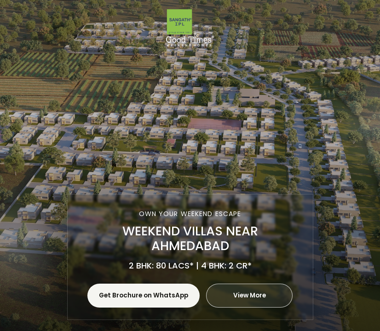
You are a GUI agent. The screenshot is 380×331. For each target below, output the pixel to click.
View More (249, 295)
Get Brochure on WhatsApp (143, 295)
